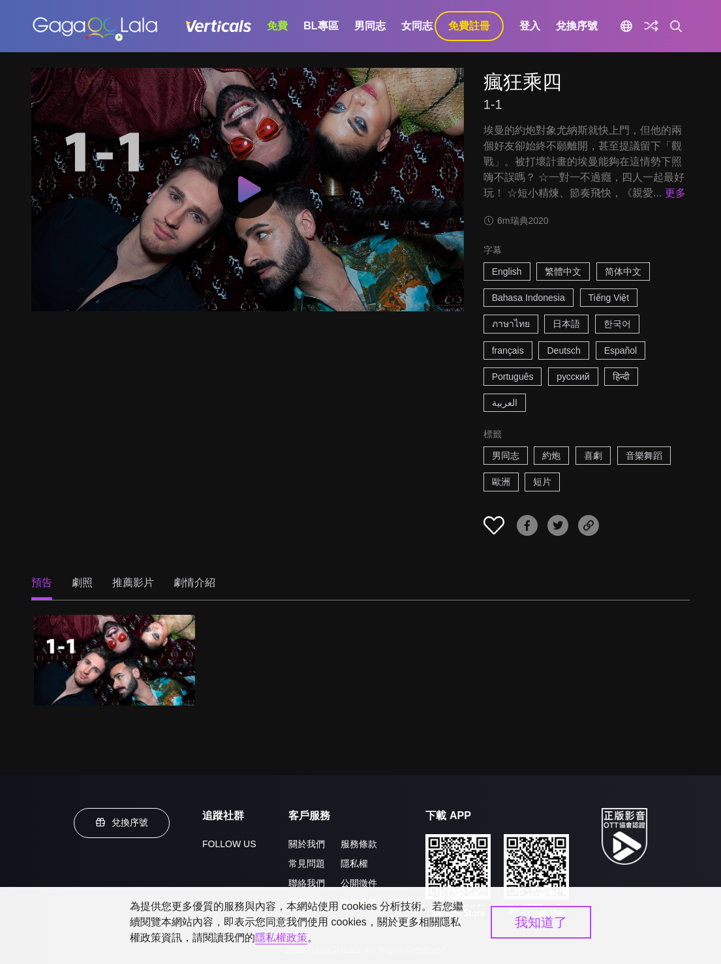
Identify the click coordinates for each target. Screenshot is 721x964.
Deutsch (563, 350)
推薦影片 (133, 582)
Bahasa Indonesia (528, 297)
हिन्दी (621, 376)
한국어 (617, 324)
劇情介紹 (194, 582)
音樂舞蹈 (644, 455)
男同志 (370, 25)
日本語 (566, 324)
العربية (504, 402)
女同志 (417, 25)
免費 (277, 25)
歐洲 (501, 481)
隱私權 (354, 863)
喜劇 (593, 455)
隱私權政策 (281, 937)
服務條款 (359, 844)
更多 (675, 192)
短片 (542, 481)
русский (573, 376)
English (507, 271)
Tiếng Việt (609, 297)
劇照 (82, 582)
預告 (41, 582)
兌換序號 (577, 25)
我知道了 (541, 922)
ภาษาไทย (511, 324)
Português (513, 376)
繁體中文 (563, 271)
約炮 (551, 455)
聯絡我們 (306, 883)
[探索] (651, 26)
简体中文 (623, 271)
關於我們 (306, 844)
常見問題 (306, 863)
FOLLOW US (229, 844)
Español (620, 350)
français (508, 350)
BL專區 (320, 25)
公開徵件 (359, 883)
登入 (529, 25)
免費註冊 (469, 25)
